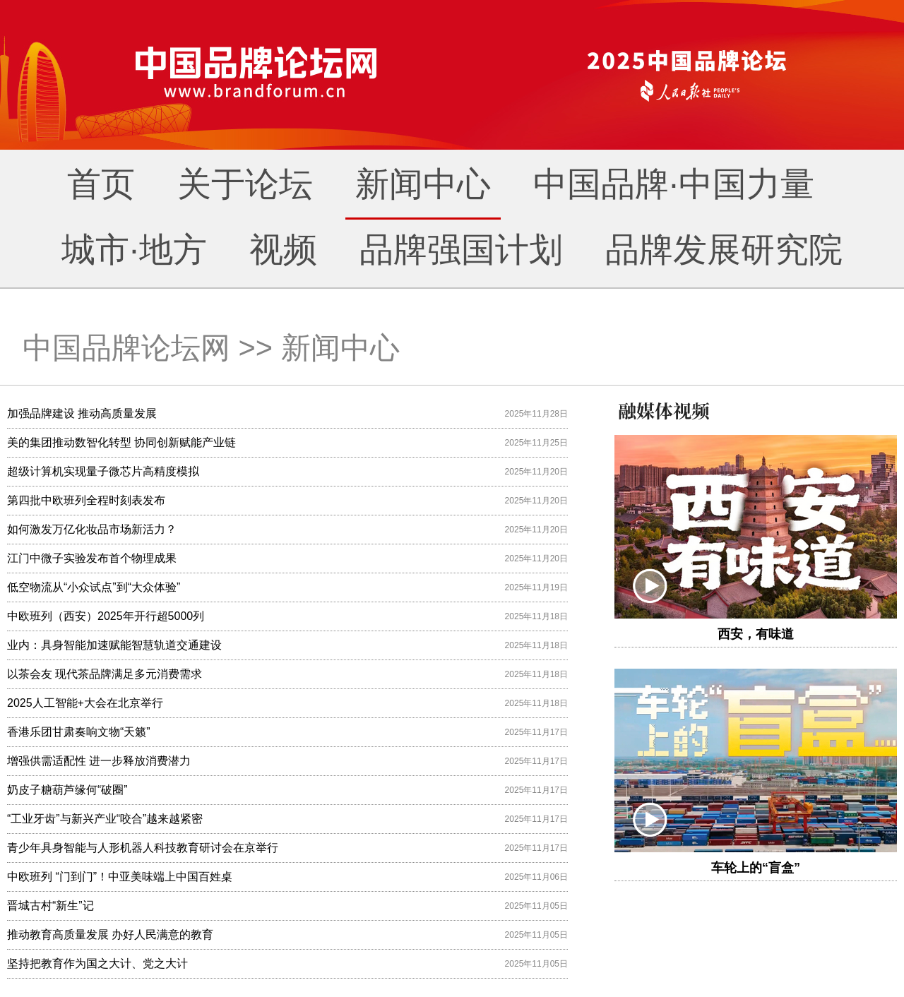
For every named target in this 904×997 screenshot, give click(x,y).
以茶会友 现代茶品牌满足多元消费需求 (104, 674)
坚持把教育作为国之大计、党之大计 (97, 963)
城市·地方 (133, 249)
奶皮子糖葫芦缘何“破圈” (67, 790)
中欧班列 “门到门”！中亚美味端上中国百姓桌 (119, 877)
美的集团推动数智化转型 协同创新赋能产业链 (121, 442)
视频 (283, 249)
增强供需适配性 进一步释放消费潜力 (99, 761)
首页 (101, 184)
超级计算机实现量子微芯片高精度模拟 (103, 471)
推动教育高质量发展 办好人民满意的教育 (110, 935)
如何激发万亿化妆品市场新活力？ (92, 529)
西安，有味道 (756, 634)
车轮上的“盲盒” (755, 868)
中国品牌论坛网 (126, 347)
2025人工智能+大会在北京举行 (85, 703)
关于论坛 (245, 184)
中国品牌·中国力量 (673, 184)
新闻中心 (423, 184)
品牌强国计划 (461, 249)
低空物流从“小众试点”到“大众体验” (93, 587)
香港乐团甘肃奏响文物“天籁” (78, 732)
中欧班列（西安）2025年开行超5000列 (105, 616)
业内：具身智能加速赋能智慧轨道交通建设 (114, 645)
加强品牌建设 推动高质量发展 (82, 413)
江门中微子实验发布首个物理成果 (92, 558)
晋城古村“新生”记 (50, 906)
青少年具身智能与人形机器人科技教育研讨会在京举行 (142, 848)
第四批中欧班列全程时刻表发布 (86, 500)
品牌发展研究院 (724, 249)
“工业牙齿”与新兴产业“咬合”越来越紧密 (105, 819)
